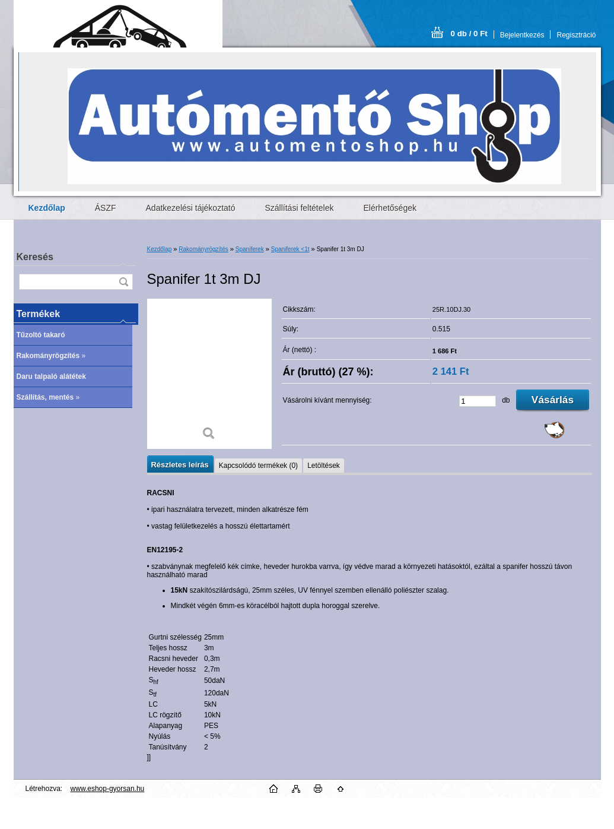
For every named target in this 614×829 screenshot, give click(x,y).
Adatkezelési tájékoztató (191, 208)
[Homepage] (47, 208)
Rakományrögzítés (203, 249)
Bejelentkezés (522, 35)
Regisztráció (576, 35)
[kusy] (477, 401)
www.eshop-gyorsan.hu (108, 788)
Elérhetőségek (389, 208)
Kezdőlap (159, 249)
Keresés (35, 257)
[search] (123, 281)
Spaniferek (250, 249)
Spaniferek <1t (290, 249)
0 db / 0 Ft (469, 33)
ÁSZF (105, 208)
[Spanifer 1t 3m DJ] (209, 373)
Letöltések (323, 465)
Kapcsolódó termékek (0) (258, 465)
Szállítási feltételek (299, 208)
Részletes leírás (180, 464)
